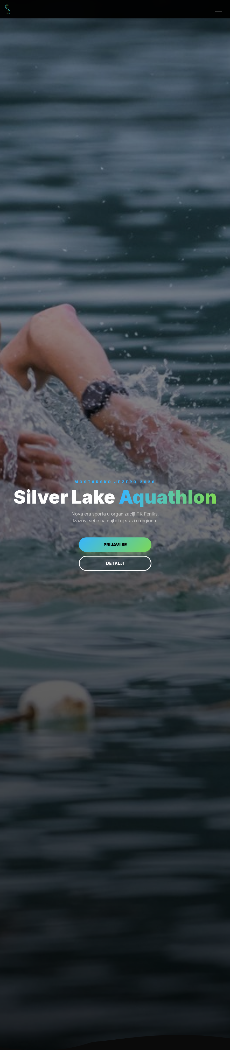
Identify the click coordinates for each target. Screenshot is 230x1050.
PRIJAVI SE (115, 544)
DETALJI (115, 563)
